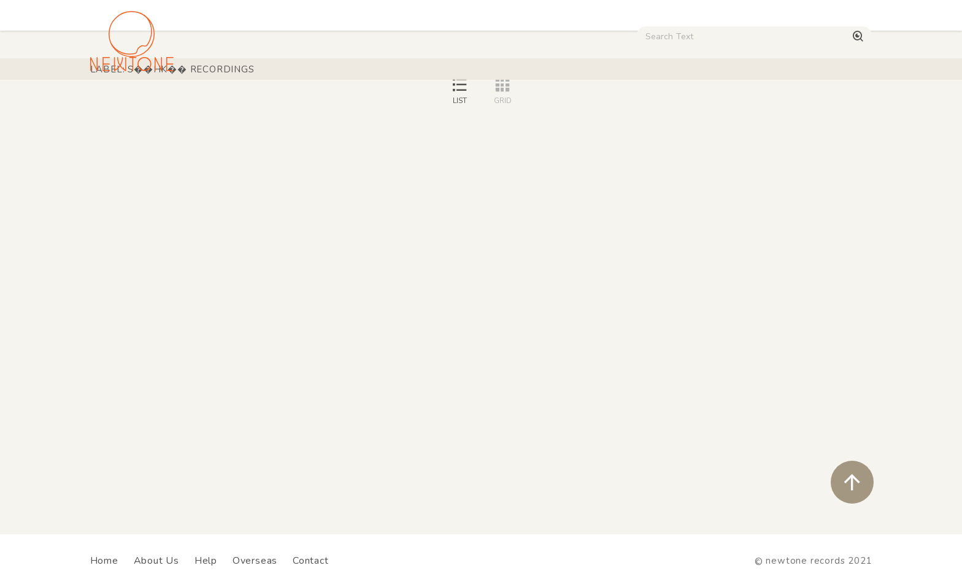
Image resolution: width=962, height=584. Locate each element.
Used (659, 105)
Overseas (255, 560)
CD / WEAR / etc (571, 105)
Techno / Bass (230, 105)
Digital (721, 105)
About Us (156, 560)
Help (205, 560)
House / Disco (131, 105)
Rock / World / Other (448, 105)
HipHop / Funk (331, 105)
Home (104, 560)
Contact (311, 560)
